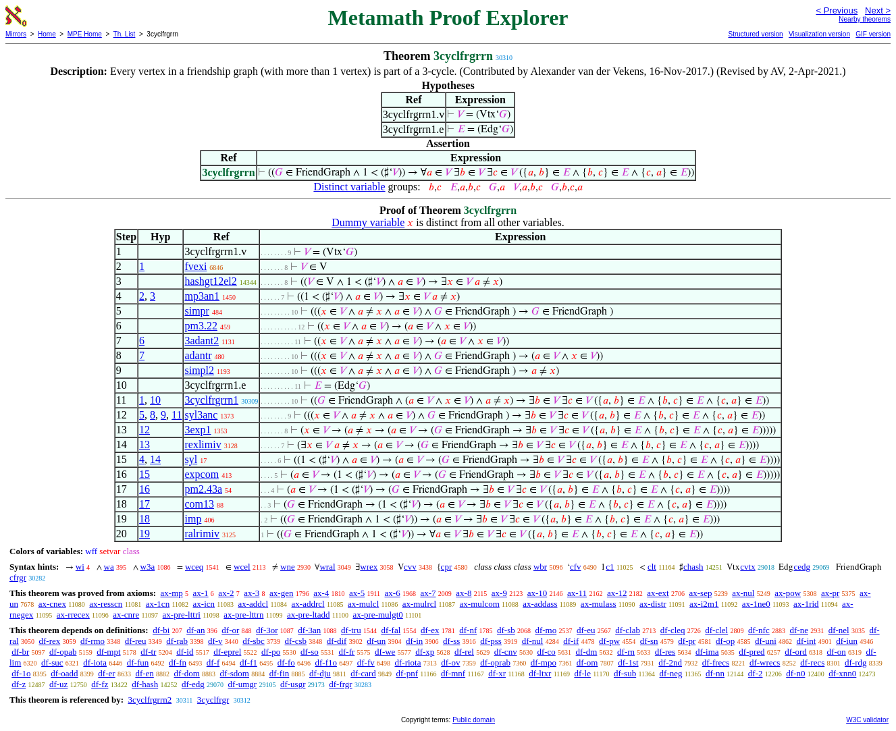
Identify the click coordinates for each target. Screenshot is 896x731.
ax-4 (321, 593)
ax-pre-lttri (182, 615)
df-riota (408, 662)
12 (144, 429)
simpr (196, 311)
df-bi (161, 630)
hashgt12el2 (210, 281)
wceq (194, 567)
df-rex (49, 641)
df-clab (627, 630)
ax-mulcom (480, 604)
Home (47, 34)
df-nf (468, 630)
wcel (242, 567)
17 (144, 504)
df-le (582, 673)
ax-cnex (52, 604)
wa (109, 567)
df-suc (52, 662)
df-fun (138, 662)
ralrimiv (201, 533)
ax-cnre (126, 615)
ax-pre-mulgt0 (377, 615)
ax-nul (743, 593)
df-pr (686, 641)
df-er (106, 673)
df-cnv (505, 652)
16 (144, 489)
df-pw (609, 641)
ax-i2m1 (703, 604)
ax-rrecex (73, 615)
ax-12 (617, 593)
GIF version (873, 34)
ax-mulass (598, 604)
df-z (18, 684)
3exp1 (197, 429)
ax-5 (357, 593)
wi (80, 567)
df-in (414, 641)
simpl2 (199, 370)
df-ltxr (540, 673)
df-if (571, 641)
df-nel (838, 630)
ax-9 (499, 593)
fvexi (195, 266)
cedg (801, 567)
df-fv (366, 662)
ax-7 (428, 593)
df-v (215, 641)
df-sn (649, 641)
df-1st (628, 662)
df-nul (533, 641)
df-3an (309, 630)
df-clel (716, 630)
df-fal (390, 630)
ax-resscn (105, 604)
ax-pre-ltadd (308, 615)
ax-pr (830, 593)
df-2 (755, 673)
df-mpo (543, 662)
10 (155, 400)
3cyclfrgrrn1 (211, 400)
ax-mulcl (363, 604)
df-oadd (64, 673)
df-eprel (227, 652)
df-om (587, 662)
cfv (575, 567)
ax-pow (787, 593)
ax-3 (251, 593)
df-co (546, 652)
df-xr (497, 673)
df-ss (451, 641)
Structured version (755, 34)
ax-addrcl (308, 604)
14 (155, 459)
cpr (446, 567)
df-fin (279, 673)
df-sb (506, 630)
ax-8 (463, 593)
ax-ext (657, 593)
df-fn (177, 662)
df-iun (847, 641)
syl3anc (200, 415)
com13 (199, 504)
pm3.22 (200, 325)
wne (287, 567)
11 (177, 415)
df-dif (337, 641)
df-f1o (326, 662)
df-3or (267, 630)
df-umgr (242, 684)
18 (144, 518)
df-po (270, 652)
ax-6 (392, 593)
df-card (363, 673)
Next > (878, 10)
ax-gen (281, 593)
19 (144, 533)
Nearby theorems (865, 19)
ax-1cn (157, 604)
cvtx (747, 567)
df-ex (430, 630)
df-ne (798, 630)
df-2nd (670, 662)
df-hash (145, 684)
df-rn (626, 652)
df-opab (62, 652)
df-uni (765, 641)
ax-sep (700, 593)
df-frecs (715, 662)
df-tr (148, 652)
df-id (184, 652)
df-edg (193, 684)
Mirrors (15, 34)
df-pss (491, 641)
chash (693, 567)
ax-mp (172, 593)
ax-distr (652, 604)
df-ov (450, 662)
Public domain (473, 720)
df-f (213, 662)
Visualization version (819, 34)
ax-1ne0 (756, 604)
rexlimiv (202, 444)
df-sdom (234, 673)
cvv (410, 567)
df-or (230, 630)
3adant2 (201, 340)
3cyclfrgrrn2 (150, 700)
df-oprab (495, 662)
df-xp (424, 652)
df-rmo (92, 641)
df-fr (347, 652)
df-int (806, 641)
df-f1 (248, 662)
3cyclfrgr (213, 700)
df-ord (796, 652)
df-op (725, 641)
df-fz (99, 684)
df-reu (136, 641)
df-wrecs (764, 662)
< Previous (837, 10)
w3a (147, 567)
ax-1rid (806, 604)
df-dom (187, 673)
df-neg (671, 673)
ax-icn (204, 604)
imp (192, 518)
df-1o (20, 673)
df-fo (286, 662)
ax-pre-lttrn (243, 615)
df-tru (351, 630)
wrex (368, 567)
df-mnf (453, 673)
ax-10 (537, 593)
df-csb (296, 641)
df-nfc (759, 630)
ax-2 (226, 593)
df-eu (586, 630)
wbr (540, 567)
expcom (201, 474)
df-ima (707, 652)
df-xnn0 (842, 673)
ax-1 (201, 593)
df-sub (625, 673)
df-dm (587, 652)
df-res (665, 652)
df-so (309, 652)
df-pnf (407, 673)
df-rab (177, 641)
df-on (836, 652)
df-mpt (108, 652)
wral (327, 567)
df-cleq (672, 630)
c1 (610, 567)
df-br (20, 652)
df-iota (95, 662)
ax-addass (540, 604)
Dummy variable (368, 222)
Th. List (124, 34)
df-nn (715, 673)
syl (190, 459)
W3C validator (867, 720)
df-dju (320, 673)
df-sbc (253, 641)
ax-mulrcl (419, 604)
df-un (376, 641)
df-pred (751, 652)
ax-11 (577, 593)
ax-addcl (253, 604)
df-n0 (795, 673)
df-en (144, 673)
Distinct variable (349, 186)
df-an (195, 630)
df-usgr (293, 684)
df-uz (58, 684)
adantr (197, 355)
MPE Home (85, 34)
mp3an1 (201, 296)
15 (144, 474)
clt (652, 567)
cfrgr (17, 577)
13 (144, 444)
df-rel (464, 652)
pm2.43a (203, 489)
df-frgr (340, 684)
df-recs (812, 662)
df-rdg (856, 662)
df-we (385, 652)
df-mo (545, 630)
